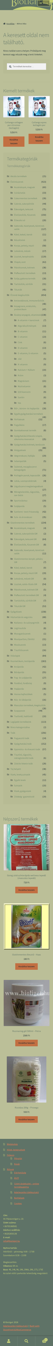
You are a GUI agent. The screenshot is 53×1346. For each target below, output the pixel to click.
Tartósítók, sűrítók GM (25, 600)
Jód (19, 358)
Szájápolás (19, 506)
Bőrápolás (19, 672)
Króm (20, 375)
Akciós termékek (18, 176)
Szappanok (19, 710)
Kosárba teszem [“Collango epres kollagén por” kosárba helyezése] (39, 138)
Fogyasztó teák (21, 738)
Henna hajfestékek (23, 694)
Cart (41, 1339)
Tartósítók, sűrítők (23, 284)
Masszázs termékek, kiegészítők (30, 705)
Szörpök (18, 785)
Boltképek (19, 1197)
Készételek (19, 240)
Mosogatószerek (22, 633)
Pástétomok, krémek (24, 267)
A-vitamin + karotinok (28, 320)
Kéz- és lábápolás (22, 699)
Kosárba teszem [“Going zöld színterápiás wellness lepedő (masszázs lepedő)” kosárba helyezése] (27, 889)
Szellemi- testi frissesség (26, 511)
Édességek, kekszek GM (25, 539)
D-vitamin (23, 347)
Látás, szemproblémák (25, 480)
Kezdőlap (11, 23)
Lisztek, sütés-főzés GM (25, 584)
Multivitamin (24, 386)
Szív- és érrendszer (23, 517)
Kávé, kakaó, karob (23, 234)
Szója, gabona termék (24, 278)
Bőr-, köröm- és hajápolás (26, 408)
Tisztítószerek (21, 650)
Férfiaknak (19, 419)
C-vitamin (22, 336)
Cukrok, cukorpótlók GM (25, 533)
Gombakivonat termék (25, 430)
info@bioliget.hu (11, 1241)
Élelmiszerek (16, 181)
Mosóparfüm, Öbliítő (24, 639)
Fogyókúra (19, 425)
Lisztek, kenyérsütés (24, 256)
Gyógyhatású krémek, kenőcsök (29, 444)
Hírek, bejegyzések (16, 1149)
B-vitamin (23, 331)
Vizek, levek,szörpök (20, 774)
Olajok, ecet (20, 262)
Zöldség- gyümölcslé (24, 796)
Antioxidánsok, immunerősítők (29, 300)
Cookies (18, 1203)
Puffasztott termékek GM (26, 595)
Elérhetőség (20, 1172)
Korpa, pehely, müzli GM (25, 573)
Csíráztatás (19, 192)
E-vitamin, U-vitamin (28, 353)
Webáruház (12, 1144)
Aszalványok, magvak (24, 187)
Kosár (17, 1164)
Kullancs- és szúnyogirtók (26, 622)
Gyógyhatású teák (23, 743)
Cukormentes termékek (25, 198)
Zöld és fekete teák (23, 763)
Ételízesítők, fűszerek (24, 214)
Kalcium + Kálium (26, 369)
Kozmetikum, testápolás (22, 661)
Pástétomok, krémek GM (26, 589)
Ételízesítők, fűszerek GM (26, 544)
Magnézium (23, 380)
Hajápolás (19, 688)
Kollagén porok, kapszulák (27, 475)
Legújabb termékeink (20, 721)
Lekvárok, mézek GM (24, 578)
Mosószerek (20, 644)
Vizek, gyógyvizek (22, 791)
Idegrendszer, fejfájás (24, 455)
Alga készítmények (27, 325)
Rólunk (10, 1169)
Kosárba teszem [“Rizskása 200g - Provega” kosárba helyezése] (27, 1119)
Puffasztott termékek (24, 273)
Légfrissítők (20, 628)
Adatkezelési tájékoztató (26, 1192)
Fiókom (10, 1155)
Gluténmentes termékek (22, 522)
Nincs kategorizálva (20, 727)
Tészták (18, 289)
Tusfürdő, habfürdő (23, 716)
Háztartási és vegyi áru (21, 617)
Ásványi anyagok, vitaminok (27, 314)
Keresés (26, 1341)
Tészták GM (19, 606)
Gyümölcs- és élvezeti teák (27, 749)
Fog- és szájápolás (23, 677)
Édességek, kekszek (23, 209)
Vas (19, 402)
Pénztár (18, 1158)
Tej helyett (15, 769)
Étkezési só (19, 220)
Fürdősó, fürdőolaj (23, 683)
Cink (20, 342)
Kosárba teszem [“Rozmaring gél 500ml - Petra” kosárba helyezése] (27, 1042)
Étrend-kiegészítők (19, 295)
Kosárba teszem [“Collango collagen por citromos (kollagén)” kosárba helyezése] (14, 141)
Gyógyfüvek (16, 611)
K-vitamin (23, 364)
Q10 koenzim (24, 391)
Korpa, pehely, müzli (24, 245)
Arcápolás (19, 666)
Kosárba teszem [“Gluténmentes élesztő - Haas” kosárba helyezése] (27, 966)
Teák (12, 732)
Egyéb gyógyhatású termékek (28, 413)
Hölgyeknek (20, 450)
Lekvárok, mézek (22, 251)
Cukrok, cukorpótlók (24, 203)
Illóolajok (15, 655)
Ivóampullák (20, 461)
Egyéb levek (20, 780)
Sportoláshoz (20, 500)
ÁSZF (16, 1178)
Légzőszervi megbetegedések (28, 486)
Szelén (21, 397)
